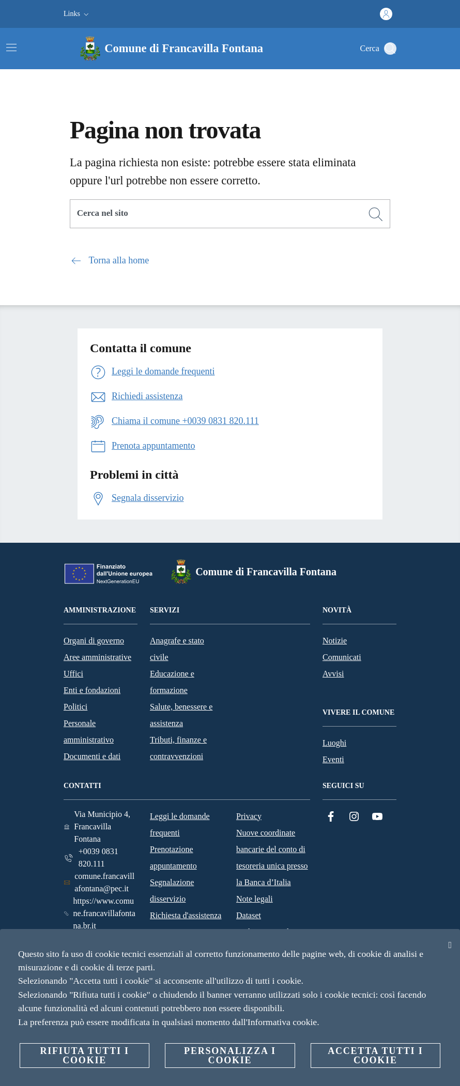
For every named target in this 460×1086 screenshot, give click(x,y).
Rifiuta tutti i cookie (84, 1055)
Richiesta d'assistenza (185, 915)
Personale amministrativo (89, 731)
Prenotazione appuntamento (173, 857)
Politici (75, 706)
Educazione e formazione (172, 682)
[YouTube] (377, 816)
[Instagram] (354, 816)
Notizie (335, 640)
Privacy (249, 816)
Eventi (333, 759)
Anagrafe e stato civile (177, 649)
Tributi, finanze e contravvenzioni (178, 748)
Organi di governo (94, 640)
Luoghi (334, 742)
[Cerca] (390, 48)
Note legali (254, 898)
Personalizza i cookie (230, 1055)
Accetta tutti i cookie (375, 1055)
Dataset (248, 915)
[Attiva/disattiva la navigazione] (11, 47)
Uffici (73, 673)
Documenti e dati (92, 756)
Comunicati (342, 657)
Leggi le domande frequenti (180, 824)
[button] (77, 14)
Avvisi (333, 673)
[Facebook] (331, 816)
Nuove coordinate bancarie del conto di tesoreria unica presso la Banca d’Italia (272, 857)
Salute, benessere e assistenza (181, 715)
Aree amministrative (97, 657)
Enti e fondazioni (92, 690)
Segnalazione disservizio (172, 890)
